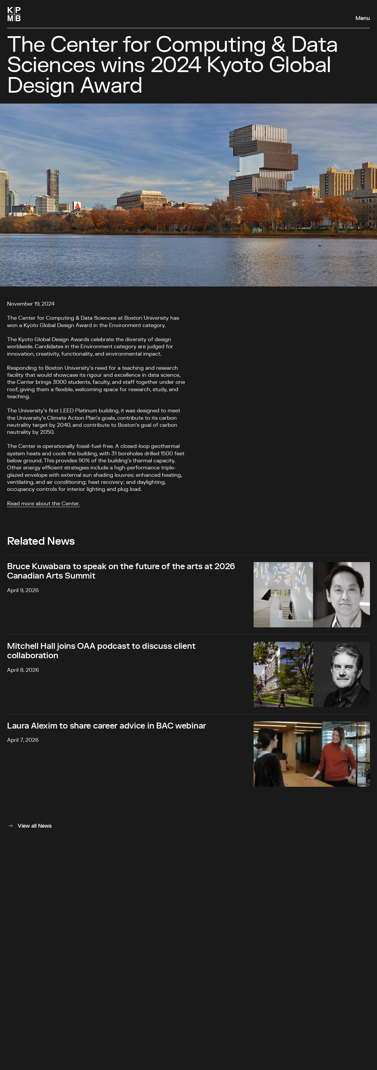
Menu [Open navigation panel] (362, 18)
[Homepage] (14, 14)
